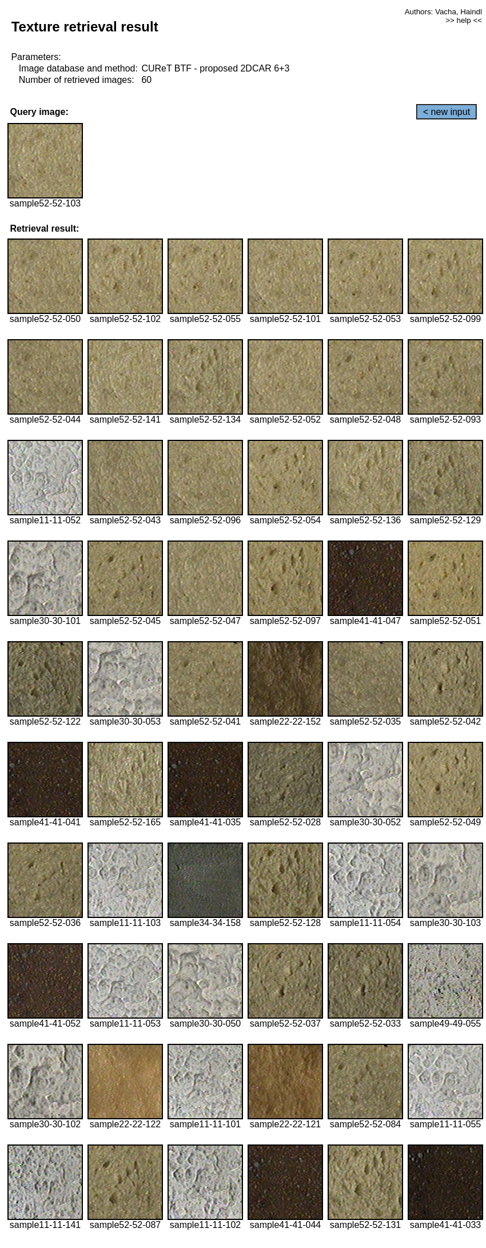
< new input (446, 112)
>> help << (463, 20)
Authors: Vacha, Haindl (443, 11)
